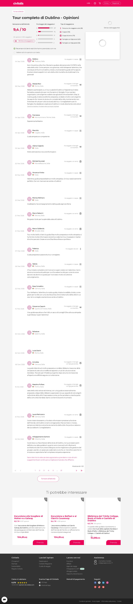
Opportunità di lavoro (74, 574)
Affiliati (68, 564)
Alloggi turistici (71, 571)
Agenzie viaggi (71, 566)
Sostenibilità (15, 566)
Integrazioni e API (72, 569)
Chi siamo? (15, 561)
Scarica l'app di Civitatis (49, 579)
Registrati (115, 3)
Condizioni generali (85, 601)
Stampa (14, 564)
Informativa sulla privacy (108, 601)
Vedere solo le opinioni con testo (28, 52)
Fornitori (69, 561)
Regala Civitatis (16, 569)
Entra (106, 3)
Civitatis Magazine (45, 564)
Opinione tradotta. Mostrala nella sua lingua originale (43, 106)
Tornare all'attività (18, 11)
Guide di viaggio (45, 566)
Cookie (119, 601)
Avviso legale (96, 601)
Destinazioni (43, 561)
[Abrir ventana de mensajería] (4, 600)
